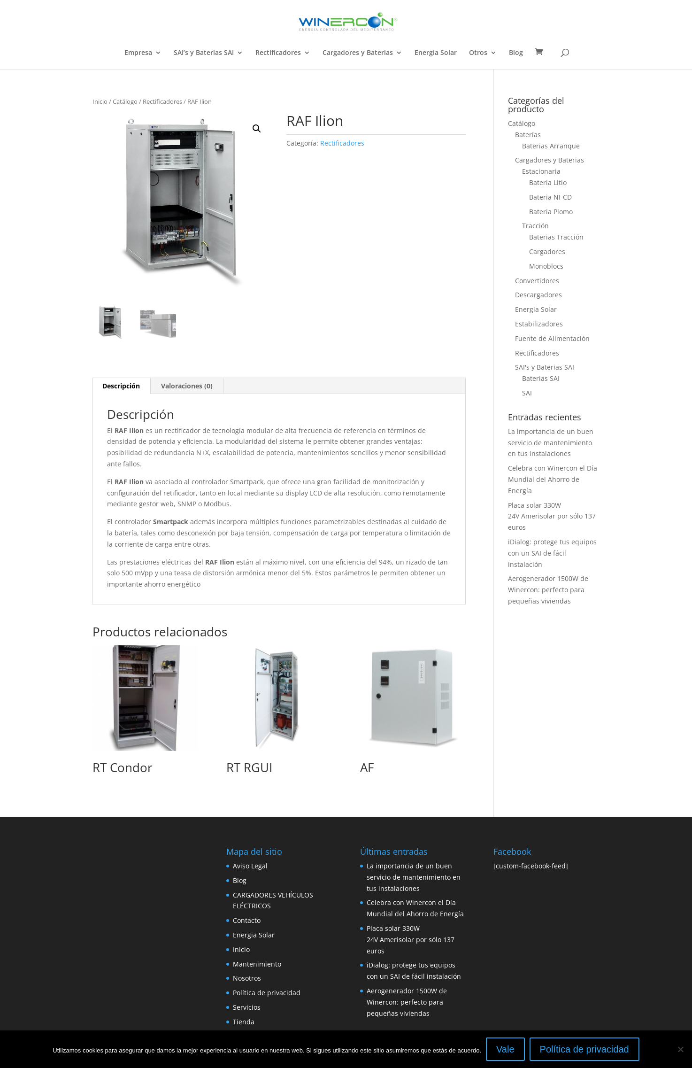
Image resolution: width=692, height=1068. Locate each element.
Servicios (247, 1007)
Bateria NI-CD (550, 197)
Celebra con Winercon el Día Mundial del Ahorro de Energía (552, 479)
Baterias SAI (541, 378)
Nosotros (247, 978)
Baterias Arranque (551, 145)
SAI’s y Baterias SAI (204, 53)
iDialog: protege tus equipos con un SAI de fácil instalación (552, 553)
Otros (478, 53)
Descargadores (538, 294)
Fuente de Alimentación (552, 338)
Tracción (535, 225)
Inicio (100, 101)
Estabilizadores (539, 323)
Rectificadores (278, 53)
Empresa (138, 53)
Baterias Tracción (556, 236)
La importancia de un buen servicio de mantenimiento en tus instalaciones (550, 442)
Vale (505, 1049)
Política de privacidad (266, 992)
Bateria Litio (548, 182)
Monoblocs (546, 266)
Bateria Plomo (551, 211)
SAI (527, 392)
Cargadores (547, 251)
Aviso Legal (250, 865)
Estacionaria (541, 171)
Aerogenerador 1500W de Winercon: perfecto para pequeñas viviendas (548, 589)
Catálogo (125, 101)
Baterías (528, 134)
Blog (516, 53)
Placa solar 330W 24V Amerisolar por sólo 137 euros (552, 516)
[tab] (121, 386)
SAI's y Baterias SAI (544, 367)
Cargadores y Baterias (358, 53)
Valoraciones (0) (187, 385)
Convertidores (537, 280)
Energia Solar (436, 53)
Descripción (121, 385)
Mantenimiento (257, 964)
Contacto (247, 920)
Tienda (243, 1021)
